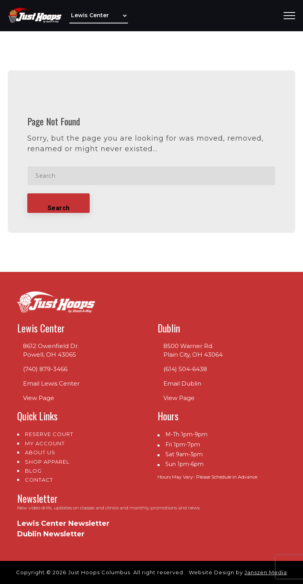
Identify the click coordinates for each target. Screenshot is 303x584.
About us (40, 452)
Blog (33, 471)
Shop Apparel (47, 462)
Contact (39, 480)
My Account (45, 443)
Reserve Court (49, 434)
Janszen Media (266, 572)
